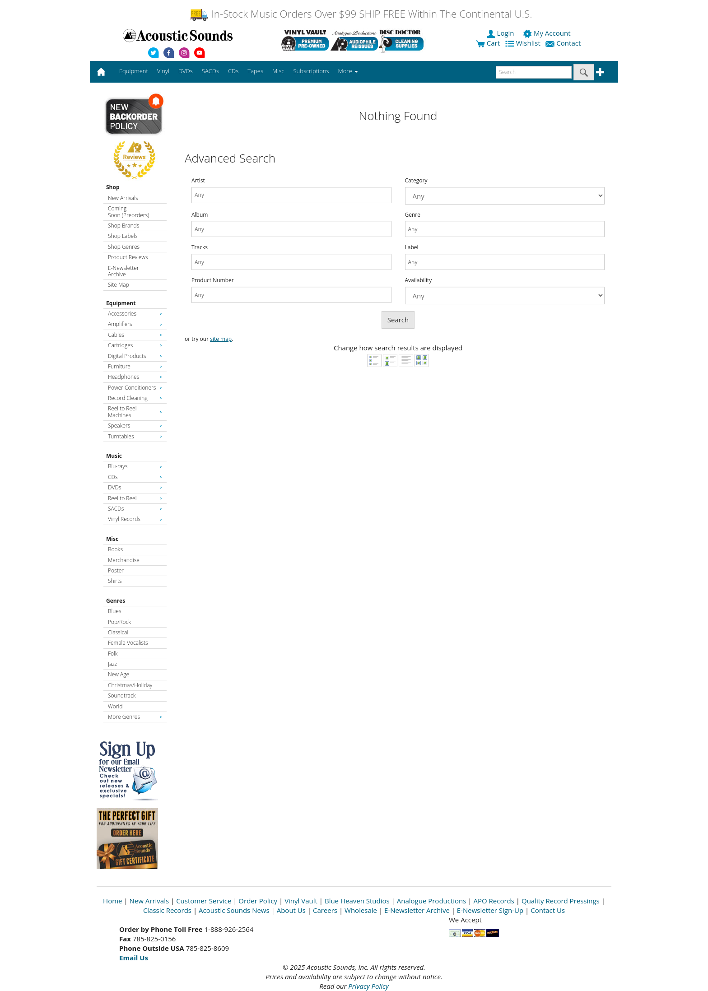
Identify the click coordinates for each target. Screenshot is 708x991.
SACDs (135, 508)
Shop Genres (124, 247)
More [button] (348, 71)
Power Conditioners (135, 387)
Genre (412, 215)
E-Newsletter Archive (123, 271)
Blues (114, 611)
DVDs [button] (185, 71)
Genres (115, 601)
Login (501, 32)
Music (114, 456)
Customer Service (203, 900)
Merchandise (124, 560)
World (115, 706)
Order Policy (257, 900)
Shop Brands (123, 225)
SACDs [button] (210, 71)
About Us (291, 910)
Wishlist (523, 42)
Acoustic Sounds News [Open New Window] (234, 910)
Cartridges (135, 345)
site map (221, 339)
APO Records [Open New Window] (494, 900)
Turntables (135, 436)
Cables (135, 335)
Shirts (115, 581)
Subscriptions (311, 71)
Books (115, 549)
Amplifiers (135, 324)
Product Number (212, 280)
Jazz (112, 664)
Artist (198, 180)
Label (412, 247)
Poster (116, 570)
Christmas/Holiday (130, 685)
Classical (118, 632)
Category (416, 180)
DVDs (135, 487)
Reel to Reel (135, 498)
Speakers (135, 425)
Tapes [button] (255, 71)
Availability (418, 280)
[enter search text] (534, 72)
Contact (563, 42)
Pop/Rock (119, 622)
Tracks (199, 247)
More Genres (135, 717)
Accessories (135, 313)
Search (398, 319)
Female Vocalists (128, 643)
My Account (547, 32)
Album (199, 215)
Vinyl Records (135, 519)
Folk (113, 653)
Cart (488, 42)
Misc (112, 539)
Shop (113, 187)
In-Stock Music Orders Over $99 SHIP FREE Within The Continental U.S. (360, 14)
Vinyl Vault (300, 900)
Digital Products (135, 356)
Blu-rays (135, 466)
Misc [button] (278, 71)
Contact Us (548, 910)
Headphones (135, 377)
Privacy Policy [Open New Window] (368, 986)
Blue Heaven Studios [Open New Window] (357, 900)
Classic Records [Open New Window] (167, 910)
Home (112, 900)
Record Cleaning (135, 398)
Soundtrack (121, 695)
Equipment (120, 303)
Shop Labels (122, 236)
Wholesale (361, 910)
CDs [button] (233, 71)
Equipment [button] (133, 71)
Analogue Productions (431, 900)
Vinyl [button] (163, 71)
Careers (325, 910)
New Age (118, 674)
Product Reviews (128, 257)
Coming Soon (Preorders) (128, 212)
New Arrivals (123, 198)
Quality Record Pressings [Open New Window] (561, 900)
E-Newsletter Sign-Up (490, 910)
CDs (135, 477)
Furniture (135, 366)
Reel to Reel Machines (135, 412)
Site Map (118, 284)
